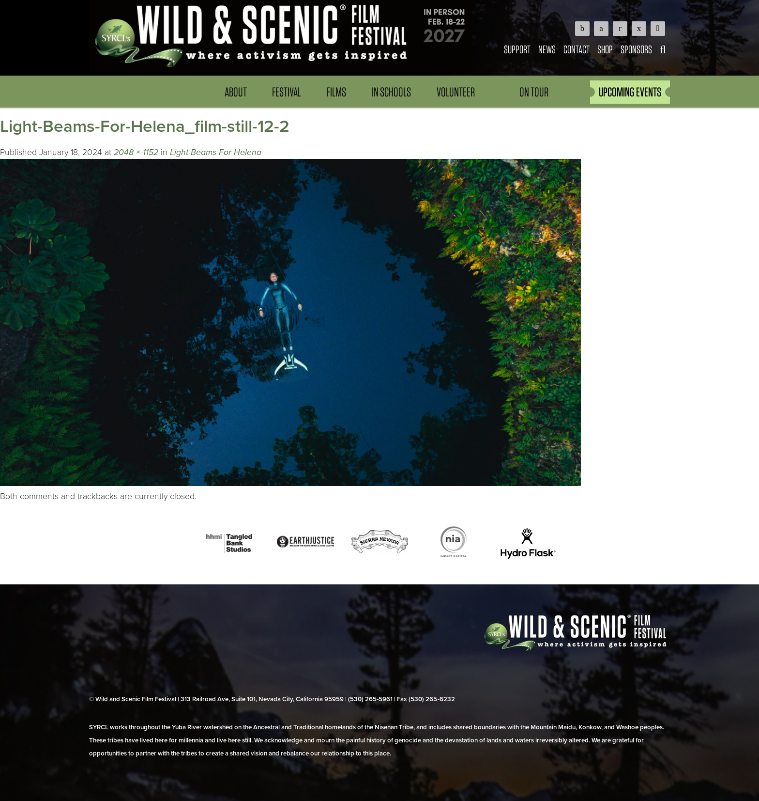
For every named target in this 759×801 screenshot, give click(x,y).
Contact (576, 49)
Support (517, 49)
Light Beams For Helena (215, 152)
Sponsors (636, 49)
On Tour (533, 91)
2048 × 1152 (136, 152)
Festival (286, 91)
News (547, 49)
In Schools (391, 91)
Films (336, 91)
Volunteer (456, 91)
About (236, 91)
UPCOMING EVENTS (630, 91)
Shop (605, 49)
